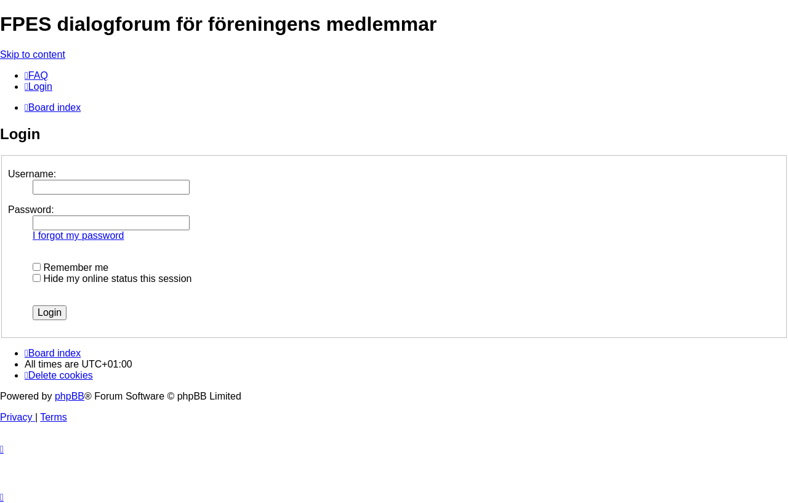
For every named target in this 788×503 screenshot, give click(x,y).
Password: (31, 209)
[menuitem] (36, 75)
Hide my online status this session (112, 278)
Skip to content (32, 54)
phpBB (69, 396)
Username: (32, 174)
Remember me (70, 267)
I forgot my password (78, 235)
